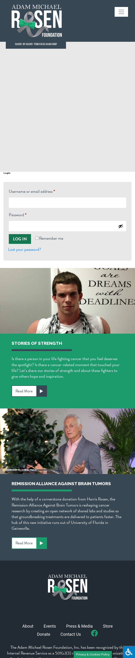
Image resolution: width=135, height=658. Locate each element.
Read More (31, 391)
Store (108, 626)
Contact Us (70, 634)
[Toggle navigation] (121, 12)
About (27, 626)
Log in (20, 239)
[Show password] (120, 226)
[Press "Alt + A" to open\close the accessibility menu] (129, 652)
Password (25, 214)
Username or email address (39, 190)
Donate (43, 634)
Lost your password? (24, 249)
